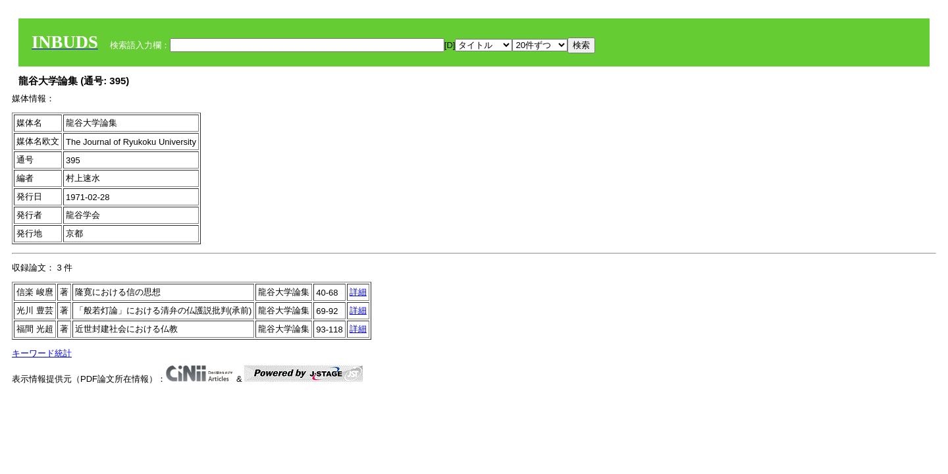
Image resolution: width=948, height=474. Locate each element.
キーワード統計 (42, 353)
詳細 (358, 292)
